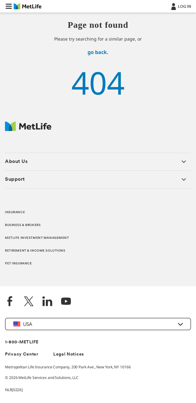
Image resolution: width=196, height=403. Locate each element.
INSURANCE (15, 212)
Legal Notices (68, 354)
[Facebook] (10, 302)
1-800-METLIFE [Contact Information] (22, 342)
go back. (98, 52)
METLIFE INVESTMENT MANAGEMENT (37, 238)
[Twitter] (29, 302)
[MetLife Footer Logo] (28, 129)
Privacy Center (21, 354)
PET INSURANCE (18, 263)
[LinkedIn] (47, 302)
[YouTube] (66, 302)
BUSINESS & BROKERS (23, 225)
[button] (8, 6)
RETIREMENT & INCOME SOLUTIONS (35, 251)
